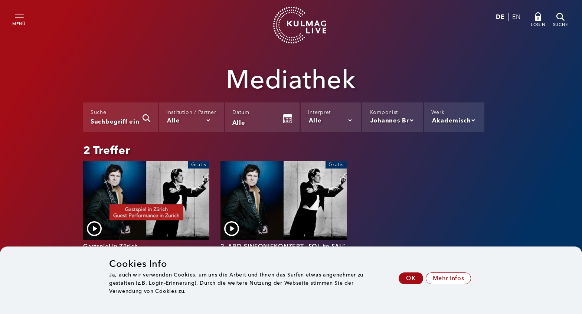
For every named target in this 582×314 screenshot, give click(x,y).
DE (500, 16)
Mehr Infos (448, 278)
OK (411, 278)
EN (516, 16)
